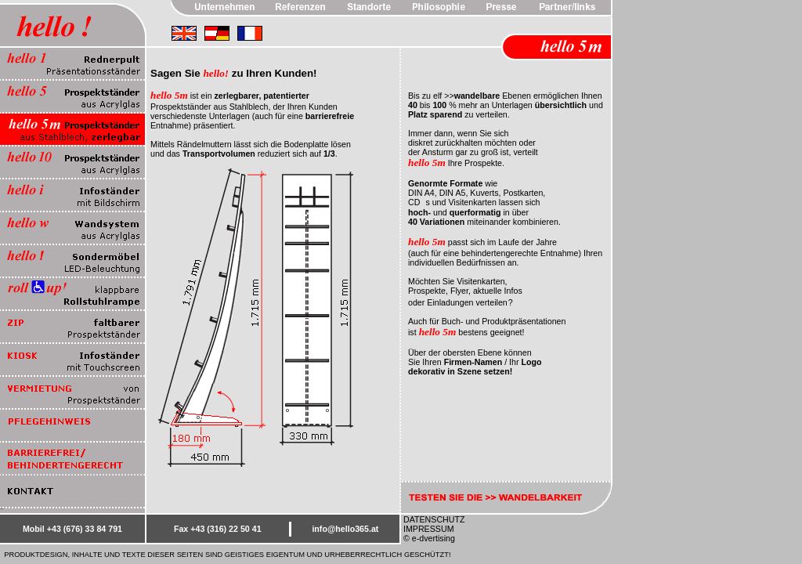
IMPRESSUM (428, 528)
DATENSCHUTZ (434, 519)
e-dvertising (433, 538)
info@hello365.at (345, 528)
